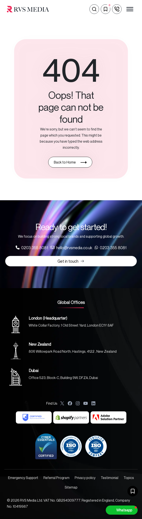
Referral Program (56, 478)
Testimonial (109, 478)
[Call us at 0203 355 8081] (32, 248)
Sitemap (71, 487)
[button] (122, 510)
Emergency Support (23, 478)
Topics (129, 478)
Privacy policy (85, 478)
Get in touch (71, 261)
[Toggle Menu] (129, 9)
